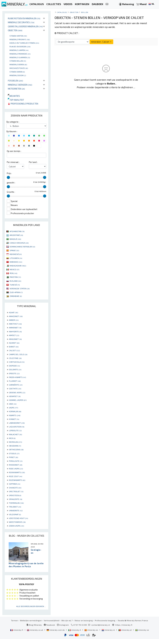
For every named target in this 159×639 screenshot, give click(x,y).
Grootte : (11, 192)
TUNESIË (15, 285)
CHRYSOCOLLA (16, 362)
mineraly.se (142, 630)
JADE (12, 404)
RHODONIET (15, 465)
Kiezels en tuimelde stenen (24, 43)
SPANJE (14, 250)
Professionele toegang (105, 620)
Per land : (33, 162)
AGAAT (13, 312)
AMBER (13, 320)
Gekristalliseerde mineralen (25, 26)
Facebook (49, 625)
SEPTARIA (14, 484)
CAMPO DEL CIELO (18, 354)
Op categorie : (12, 122)
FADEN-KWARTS (17, 377)
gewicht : (11, 182)
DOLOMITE (15, 369)
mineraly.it (74, 630)
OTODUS (14, 453)
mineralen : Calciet (101, 41)
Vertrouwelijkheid (51, 620)
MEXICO (14, 269)
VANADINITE (16, 510)
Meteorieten (16, 88)
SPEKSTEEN (15, 495)
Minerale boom (17, 75)
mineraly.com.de (56, 630)
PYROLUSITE (15, 461)
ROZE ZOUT (15, 476)
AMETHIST (15, 324)
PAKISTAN (15, 277)
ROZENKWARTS (17, 480)
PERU (13, 273)
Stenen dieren (17, 72)
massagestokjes (18, 68)
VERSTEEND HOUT (18, 518)
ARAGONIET (15, 339)
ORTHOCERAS (16, 449)
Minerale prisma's (19, 39)
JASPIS (13, 407)
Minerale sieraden (20, 84)
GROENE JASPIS (17, 392)
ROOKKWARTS (17, 472)
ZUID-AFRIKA (16, 292)
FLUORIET (15, 381)
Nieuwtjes (14, 96)
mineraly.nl (108, 630)
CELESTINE (15, 358)
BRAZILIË (15, 239)
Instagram (63, 625)
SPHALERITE (15, 499)
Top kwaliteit (16, 99)
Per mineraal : (13, 162)
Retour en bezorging (84, 620)
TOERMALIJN (16, 503)
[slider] (8, 177)
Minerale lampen (18, 50)
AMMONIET (15, 327)
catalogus (62, 12)
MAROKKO (16, 262)
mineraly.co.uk (35, 630)
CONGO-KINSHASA (19, 243)
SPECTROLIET (16, 491)
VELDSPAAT (15, 514)
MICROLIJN (15, 442)
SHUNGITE (15, 487)
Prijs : (9, 173)
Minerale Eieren (18, 64)
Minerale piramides (19, 54)
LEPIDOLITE (15, 430)
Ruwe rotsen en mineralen (24, 18)
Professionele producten (23, 103)
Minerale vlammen (19, 57)
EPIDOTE (14, 373)
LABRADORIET (17, 423)
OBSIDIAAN (15, 446)
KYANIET (14, 419)
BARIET (13, 346)
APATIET (14, 335)
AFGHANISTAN (17, 231)
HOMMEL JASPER (17, 400)
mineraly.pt (125, 630)
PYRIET (13, 457)
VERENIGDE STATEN (19, 288)
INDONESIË (16, 254)
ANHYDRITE (15, 331)
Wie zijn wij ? (67, 620)
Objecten (15, 30)
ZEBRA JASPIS (16, 526)
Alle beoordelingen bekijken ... (31, 606)
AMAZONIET (16, 316)
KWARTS (14, 415)
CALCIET (14, 350)
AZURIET (14, 343)
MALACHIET (15, 434)
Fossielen (15, 80)
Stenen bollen (17, 61)
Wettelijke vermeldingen (31, 620)
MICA (12, 438)
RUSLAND (15, 281)
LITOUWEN (16, 258)
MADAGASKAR (18, 266)
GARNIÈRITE (15, 385)
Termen (14, 620)
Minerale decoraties (21, 22)
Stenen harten (18, 36)
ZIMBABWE (16, 296)
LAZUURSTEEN (16, 427)
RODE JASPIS (16, 468)
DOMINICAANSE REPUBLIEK (22, 246)
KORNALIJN (15, 411)
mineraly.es (91, 630)
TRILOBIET (15, 507)
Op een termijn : (14, 151)
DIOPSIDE (14, 366)
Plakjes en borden (19, 46)
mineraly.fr (17, 630)
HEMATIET (15, 396)
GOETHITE (15, 388)
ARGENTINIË (16, 235)
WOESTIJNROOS (17, 522)
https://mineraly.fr (123, 625)
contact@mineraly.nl (100, 625)
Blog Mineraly (34, 625)
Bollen (84, 12)
